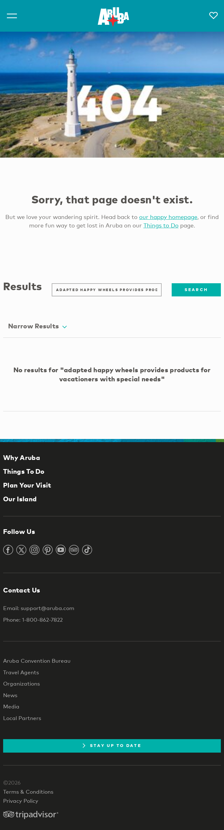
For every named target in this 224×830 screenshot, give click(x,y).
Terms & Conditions (28, 791)
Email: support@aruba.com (38, 608)
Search (196, 289)
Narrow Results (37, 326)
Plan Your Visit (27, 485)
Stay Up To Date (112, 745)
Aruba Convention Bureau (36, 660)
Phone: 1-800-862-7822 (33, 619)
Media (11, 706)
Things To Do (23, 471)
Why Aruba (21, 457)
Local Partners (22, 718)
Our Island (20, 499)
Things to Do (161, 225)
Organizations (21, 683)
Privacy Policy (20, 800)
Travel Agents (21, 672)
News (10, 695)
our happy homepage (168, 216)
